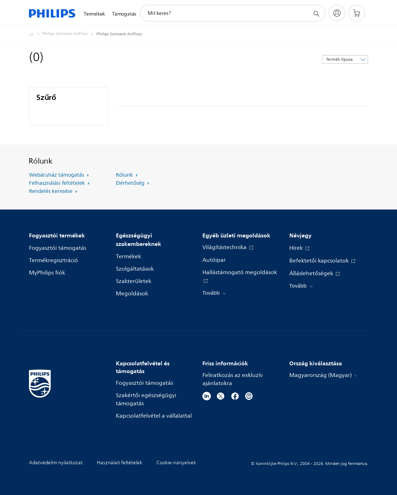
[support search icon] (316, 13)
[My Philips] (336, 13)
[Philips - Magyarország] (35, 34)
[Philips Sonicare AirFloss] (69, 34)
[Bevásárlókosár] (356, 13)
